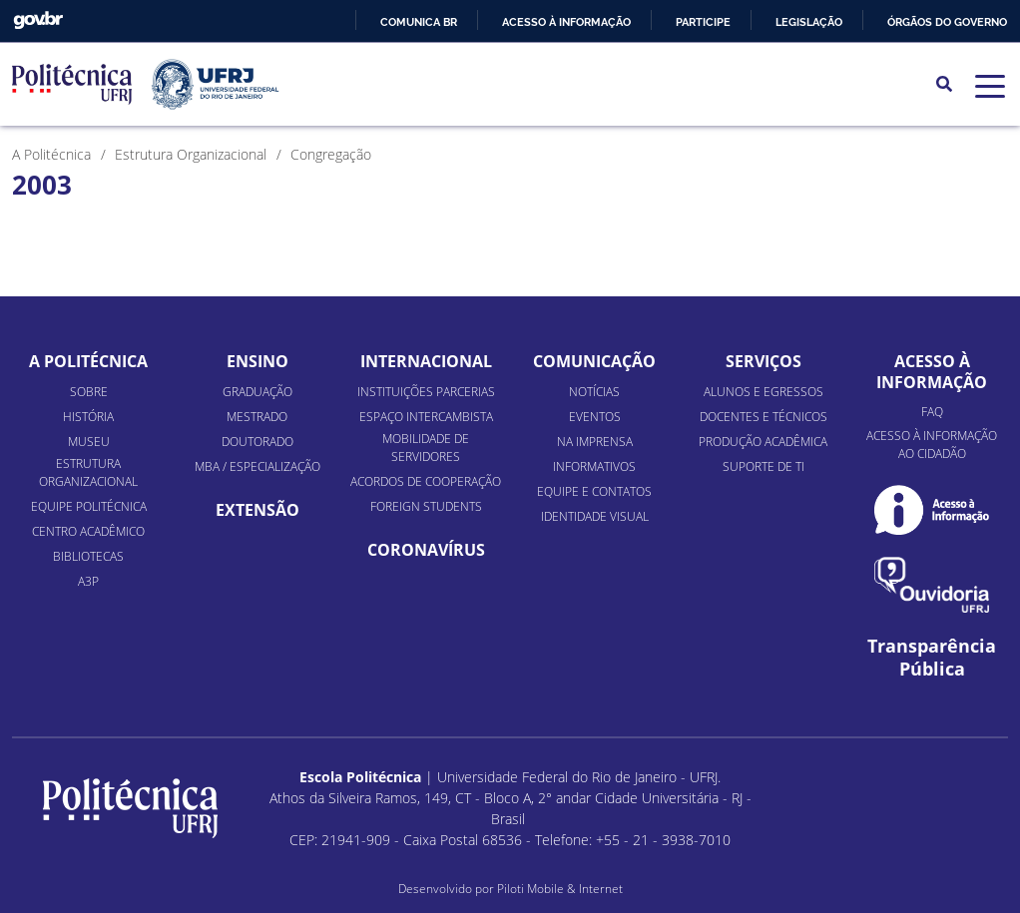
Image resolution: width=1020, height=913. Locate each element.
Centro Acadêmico (88, 531)
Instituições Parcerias (426, 391)
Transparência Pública (931, 658)
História (88, 416)
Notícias (594, 391)
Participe (703, 22)
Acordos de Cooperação (425, 481)
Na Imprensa (595, 441)
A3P (88, 581)
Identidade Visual (595, 516)
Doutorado (257, 441)
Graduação (257, 391)
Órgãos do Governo (947, 22)
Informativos (594, 466)
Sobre (89, 391)
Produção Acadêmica (763, 441)
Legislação (808, 22)
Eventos (595, 416)
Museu (89, 441)
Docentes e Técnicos (763, 416)
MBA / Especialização (257, 466)
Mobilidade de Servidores (425, 447)
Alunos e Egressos (763, 391)
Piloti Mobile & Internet (560, 888)
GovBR (38, 20)
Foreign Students (426, 506)
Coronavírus (426, 550)
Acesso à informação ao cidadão (931, 444)
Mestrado (257, 416)
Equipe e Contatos (594, 491)
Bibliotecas (88, 556)
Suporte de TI (763, 466)
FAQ (932, 411)
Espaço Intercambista (426, 416)
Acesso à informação (566, 22)
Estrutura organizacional (88, 472)
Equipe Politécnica (89, 506)
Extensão (257, 510)
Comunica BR (418, 22)
